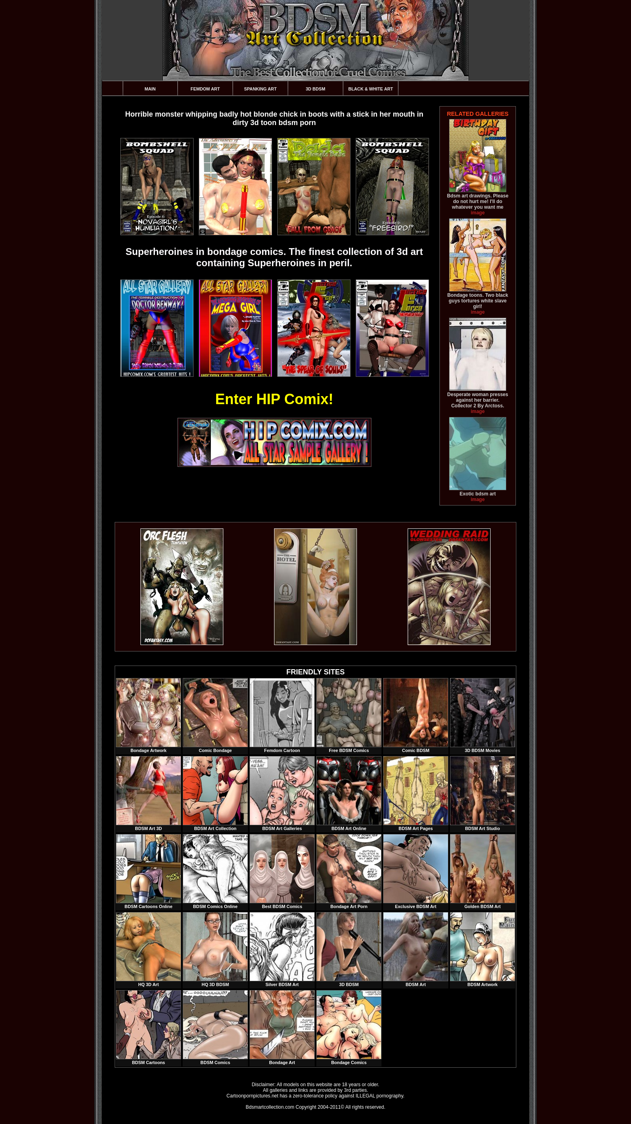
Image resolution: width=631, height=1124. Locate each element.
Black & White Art (370, 88)
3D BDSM (316, 88)
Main (150, 88)
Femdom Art (205, 88)
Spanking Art (260, 88)
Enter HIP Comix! (274, 399)
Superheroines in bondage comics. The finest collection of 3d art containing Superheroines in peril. (274, 257)
